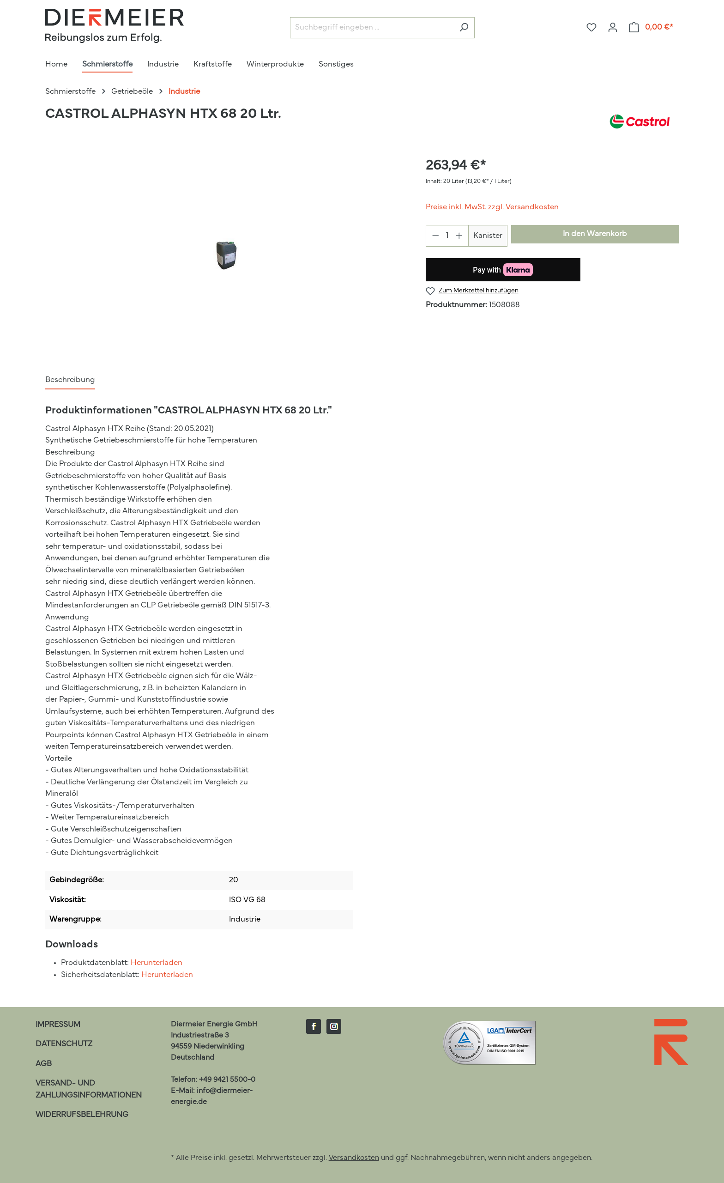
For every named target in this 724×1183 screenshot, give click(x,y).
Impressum (58, 1024)
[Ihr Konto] (612, 27)
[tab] (70, 380)
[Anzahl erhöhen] (459, 236)
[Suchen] (464, 28)
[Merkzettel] (591, 27)
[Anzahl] (447, 236)
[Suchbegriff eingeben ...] (371, 28)
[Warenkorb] (651, 27)
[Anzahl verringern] (435, 236)
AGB (44, 1064)
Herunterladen (156, 962)
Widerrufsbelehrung (82, 1114)
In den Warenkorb (595, 234)
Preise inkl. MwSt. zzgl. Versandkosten (492, 207)
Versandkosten (354, 1158)
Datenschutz (64, 1044)
